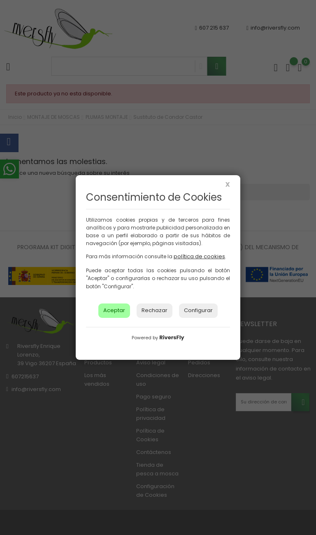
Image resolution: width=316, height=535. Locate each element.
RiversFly (171, 337)
